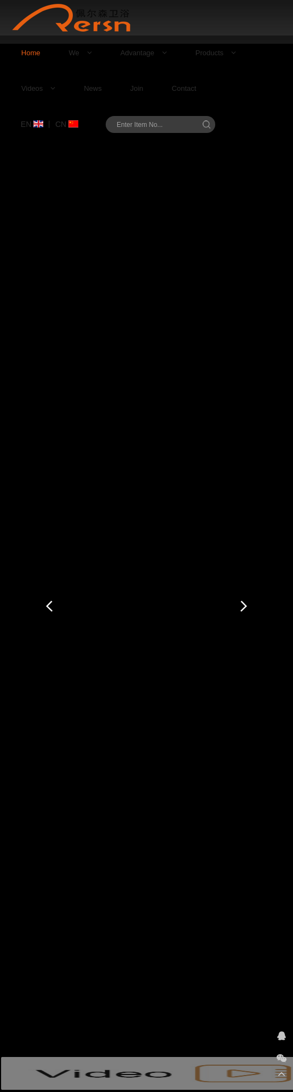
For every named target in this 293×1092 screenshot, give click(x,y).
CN (66, 124)
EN (32, 124)
